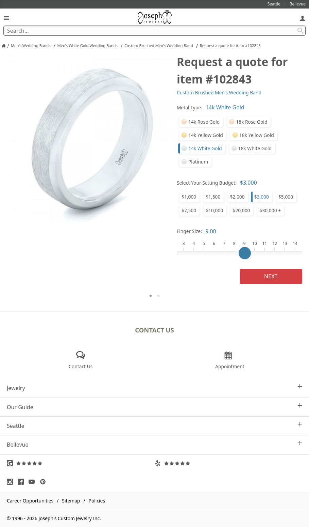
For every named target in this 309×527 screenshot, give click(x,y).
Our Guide (154, 407)
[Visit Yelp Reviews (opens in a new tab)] (229, 463)
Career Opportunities (30, 500)
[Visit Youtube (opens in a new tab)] (33, 481)
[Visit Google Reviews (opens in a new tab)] (81, 463)
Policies (97, 500)
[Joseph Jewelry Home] (4, 46)
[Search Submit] (300, 31)
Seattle (154, 426)
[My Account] (302, 18)
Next (270, 276)
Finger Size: (189, 231)
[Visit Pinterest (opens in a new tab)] (44, 481)
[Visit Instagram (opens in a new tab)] (11, 481)
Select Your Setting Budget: (207, 183)
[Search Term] (154, 31)
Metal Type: (189, 107)
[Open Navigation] (6, 18)
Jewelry (154, 388)
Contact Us (154, 330)
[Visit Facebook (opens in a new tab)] (22, 481)
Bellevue (154, 444)
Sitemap (71, 500)
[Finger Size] (239, 253)
